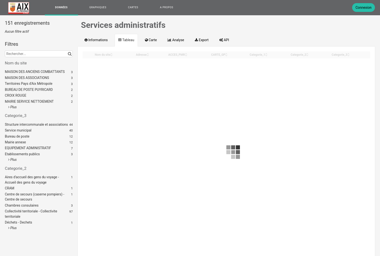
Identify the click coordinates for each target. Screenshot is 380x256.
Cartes (133, 7)
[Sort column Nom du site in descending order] (111, 55)
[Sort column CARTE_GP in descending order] (226, 55)
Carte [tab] (151, 40)
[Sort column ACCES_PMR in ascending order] (186, 53)
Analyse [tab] (175, 40)
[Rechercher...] (39, 53)
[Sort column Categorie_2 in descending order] (307, 55)
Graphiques (97, 7)
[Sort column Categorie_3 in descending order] (348, 55)
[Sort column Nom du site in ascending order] (111, 53)
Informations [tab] (96, 40)
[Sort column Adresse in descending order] (148, 55)
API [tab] (224, 40)
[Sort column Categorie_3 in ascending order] (348, 53)
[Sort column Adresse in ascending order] (148, 53)
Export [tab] (202, 40)
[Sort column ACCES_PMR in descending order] (186, 55)
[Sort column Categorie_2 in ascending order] (307, 53)
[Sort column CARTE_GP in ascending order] (226, 53)
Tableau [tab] (126, 40)
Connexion (364, 7)
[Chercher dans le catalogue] (70, 53)
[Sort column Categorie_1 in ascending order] (266, 53)
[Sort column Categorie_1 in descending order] (266, 55)
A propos (166, 7)
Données (61, 7)
